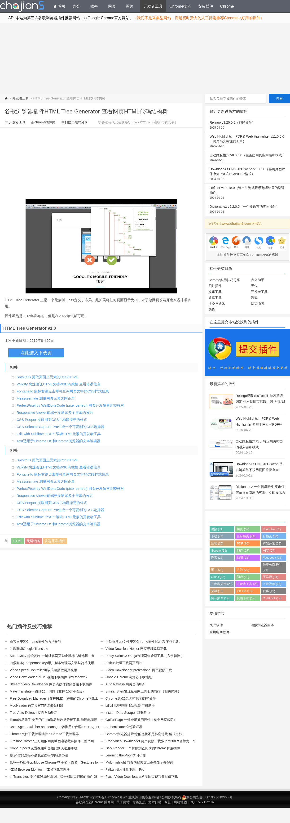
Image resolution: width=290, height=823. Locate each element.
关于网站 (123, 802)
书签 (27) (269, 550)
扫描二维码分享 (76, 122)
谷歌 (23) (243, 569)
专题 (167, 802)
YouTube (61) (272, 529)
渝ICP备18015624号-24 (109, 797)
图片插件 (215, 286)
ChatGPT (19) (272, 598)
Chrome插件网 (22, 7)
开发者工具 (153, 6)
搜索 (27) (217, 557)
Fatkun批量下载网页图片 (123, 663)
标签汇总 (139, 802)
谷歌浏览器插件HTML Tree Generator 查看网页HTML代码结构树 (86, 111)
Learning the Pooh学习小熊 (125, 755)
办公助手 (257, 280)
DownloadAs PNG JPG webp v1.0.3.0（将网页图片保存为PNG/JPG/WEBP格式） (247, 174)
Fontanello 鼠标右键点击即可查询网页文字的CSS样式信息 (63, 391)
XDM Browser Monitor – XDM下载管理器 (40, 769)
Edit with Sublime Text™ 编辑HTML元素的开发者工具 (59, 434)
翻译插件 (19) (220, 598)
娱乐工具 (215, 292)
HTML (17, 541)
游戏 (254, 298)
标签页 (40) (270, 536)
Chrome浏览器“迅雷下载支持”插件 (130, 698)
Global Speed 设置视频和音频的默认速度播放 (43, 748)
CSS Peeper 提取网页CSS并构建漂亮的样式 (52, 420)
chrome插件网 (45, 122)
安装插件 (205, 6)
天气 (254, 286)
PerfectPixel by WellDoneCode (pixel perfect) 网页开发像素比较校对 (70, 405)
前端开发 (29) (272, 543)
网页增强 (257, 304)
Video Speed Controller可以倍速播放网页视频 (43, 670)
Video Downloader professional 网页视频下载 (138, 670)
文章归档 (155, 802)
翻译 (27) (243, 550)
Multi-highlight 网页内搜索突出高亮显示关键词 (139, 762)
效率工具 (215, 298)
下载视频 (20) (272, 584)
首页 (59, 6)
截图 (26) (243, 557)
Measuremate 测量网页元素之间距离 (46, 398)
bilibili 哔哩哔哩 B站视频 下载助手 (130, 705)
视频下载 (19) (246, 598)
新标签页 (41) (246, 536)
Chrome (227, 6)
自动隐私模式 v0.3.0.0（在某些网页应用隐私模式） (247, 158)
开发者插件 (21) (222, 584)
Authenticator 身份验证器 (123, 727)
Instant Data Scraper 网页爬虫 (127, 713)
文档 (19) (217, 591)
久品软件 (216, 625)
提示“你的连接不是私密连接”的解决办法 (39, 755)
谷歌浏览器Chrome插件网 (94, 802)
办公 (76, 6)
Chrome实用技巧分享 (224, 280)
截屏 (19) (269, 591)
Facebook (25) (272, 557)
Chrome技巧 (180, 6)
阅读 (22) (243, 577)
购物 (211, 309)
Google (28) (219, 550)
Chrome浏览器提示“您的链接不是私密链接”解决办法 (143, 734)
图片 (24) (217, 569)
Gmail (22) (218, 577)
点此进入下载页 (36, 352)
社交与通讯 (216, 304)
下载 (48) (217, 536)
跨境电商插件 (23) (272, 567)
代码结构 (33, 541)
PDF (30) (243, 543)
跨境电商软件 (219, 632)
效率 (94, 6)
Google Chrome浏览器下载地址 (128, 677)
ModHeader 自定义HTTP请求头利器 (36, 705)
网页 (112, 6)
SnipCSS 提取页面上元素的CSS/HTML (47, 377)
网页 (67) (243, 529)
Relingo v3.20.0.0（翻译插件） (247, 125)
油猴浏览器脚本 (262, 625)
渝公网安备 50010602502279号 (207, 797)
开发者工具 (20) (247, 584)
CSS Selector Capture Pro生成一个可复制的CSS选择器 (60, 427)
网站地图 (180, 802)
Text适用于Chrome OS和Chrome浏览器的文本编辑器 (59, 441)
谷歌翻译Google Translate (29, 649)
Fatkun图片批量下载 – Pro (124, 769)
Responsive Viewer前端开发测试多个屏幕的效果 (55, 412)
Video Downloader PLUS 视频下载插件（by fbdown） (49, 677)
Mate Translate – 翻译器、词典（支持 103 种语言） (48, 691)
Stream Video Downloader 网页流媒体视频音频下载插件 (51, 684)
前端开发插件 (55, 541)
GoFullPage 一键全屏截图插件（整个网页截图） (141, 720)
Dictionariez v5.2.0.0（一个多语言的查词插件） (247, 209)
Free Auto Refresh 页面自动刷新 (33, 713)
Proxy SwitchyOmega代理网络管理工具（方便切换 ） (145, 656)
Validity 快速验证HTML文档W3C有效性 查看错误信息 (59, 384)
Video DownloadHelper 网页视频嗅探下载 (136, 649)
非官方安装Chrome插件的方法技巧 (35, 641)
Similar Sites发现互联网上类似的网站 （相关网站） (143, 691)
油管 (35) (217, 543)
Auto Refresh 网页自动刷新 (125, 684)
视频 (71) (217, 529)
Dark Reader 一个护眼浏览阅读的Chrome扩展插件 (142, 748)
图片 (129, 6)
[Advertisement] (145, 58)
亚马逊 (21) (270, 577)
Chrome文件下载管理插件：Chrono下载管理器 (44, 734)
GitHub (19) (244, 591)
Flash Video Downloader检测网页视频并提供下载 (141, 776)
